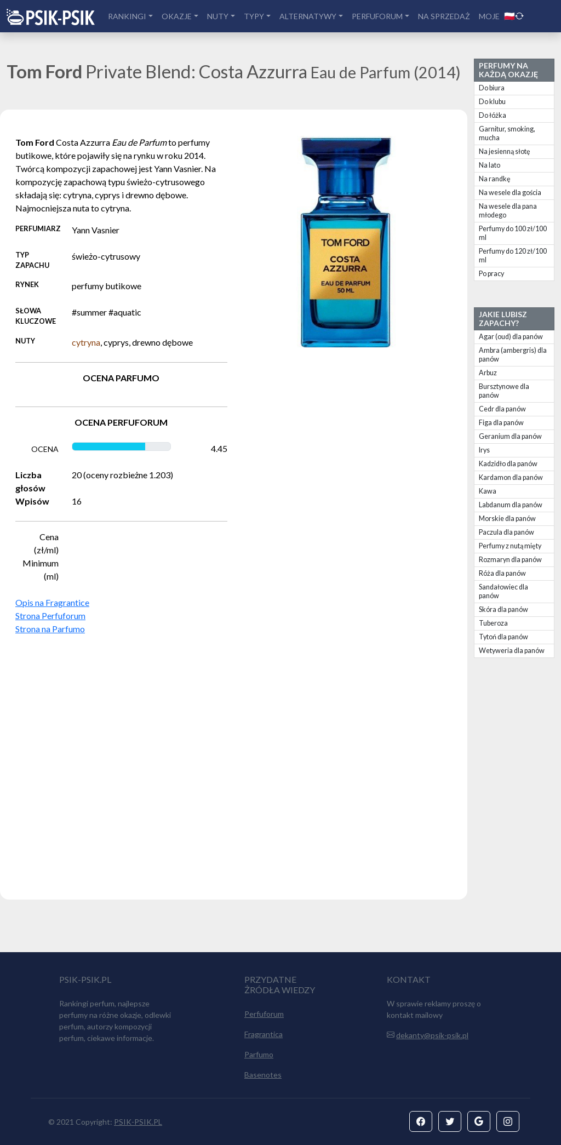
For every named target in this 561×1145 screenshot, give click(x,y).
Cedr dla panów (502, 409)
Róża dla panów (502, 573)
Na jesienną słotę (504, 151)
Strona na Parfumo (50, 628)
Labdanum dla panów (510, 505)
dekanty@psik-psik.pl (432, 1035)
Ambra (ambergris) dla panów (513, 354)
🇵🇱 (514, 15)
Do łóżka (492, 115)
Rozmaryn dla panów (510, 560)
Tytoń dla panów (503, 637)
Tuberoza (493, 623)
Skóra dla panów (503, 609)
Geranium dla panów (510, 436)
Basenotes (263, 1074)
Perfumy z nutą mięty (510, 546)
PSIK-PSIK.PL (138, 1121)
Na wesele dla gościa (510, 192)
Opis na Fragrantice (52, 602)
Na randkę (495, 179)
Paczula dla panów (506, 532)
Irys (484, 450)
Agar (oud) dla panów (511, 337)
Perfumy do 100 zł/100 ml (513, 233)
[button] (420, 1121)
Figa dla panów (501, 423)
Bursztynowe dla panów (504, 390)
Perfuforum (264, 1013)
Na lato (489, 165)
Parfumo (258, 1054)
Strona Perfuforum (50, 615)
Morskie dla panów (507, 518)
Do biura (492, 88)
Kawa (487, 491)
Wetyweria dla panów (512, 650)
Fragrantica (263, 1034)
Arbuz (488, 373)
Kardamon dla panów (511, 477)
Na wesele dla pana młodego (508, 210)
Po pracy (491, 274)
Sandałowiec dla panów (503, 591)
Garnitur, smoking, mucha (507, 133)
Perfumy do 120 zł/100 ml (513, 255)
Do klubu (492, 102)
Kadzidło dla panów (508, 464)
